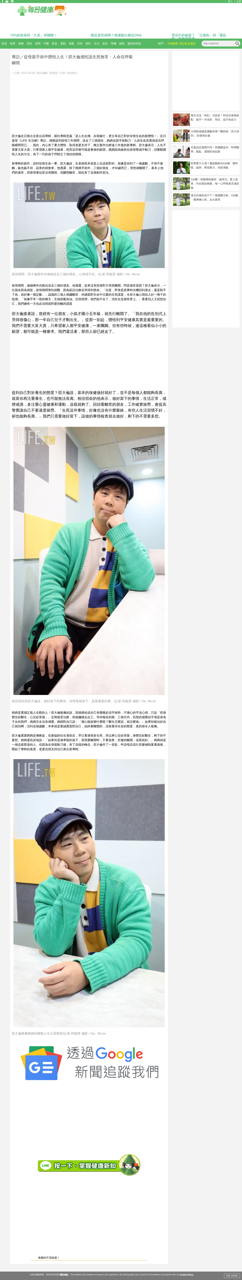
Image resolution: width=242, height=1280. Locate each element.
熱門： (162, 43)
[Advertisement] (89, 102)
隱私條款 (64, 1274)
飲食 (54, 43)
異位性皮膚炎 (187, 43)
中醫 (46, 43)
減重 (71, 43)
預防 (29, 43)
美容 (80, 43)
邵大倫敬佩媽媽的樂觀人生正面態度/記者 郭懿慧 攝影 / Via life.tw (59, 1033)
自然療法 (72, 73)
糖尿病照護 (134, 43)
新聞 (38, 43)
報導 (12, 43)
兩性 (88, 43)
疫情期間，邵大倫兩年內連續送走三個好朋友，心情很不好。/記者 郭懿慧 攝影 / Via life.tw (76, 274)
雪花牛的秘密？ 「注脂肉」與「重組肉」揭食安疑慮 (198, 36)
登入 (230, 1)
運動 (63, 43)
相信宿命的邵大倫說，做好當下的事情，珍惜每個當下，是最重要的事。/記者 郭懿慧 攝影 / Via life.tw (84, 701)
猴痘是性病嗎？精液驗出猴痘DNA (116, 35)
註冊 (238, 1)
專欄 (113, 43)
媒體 (122, 43)
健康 (21, 43)
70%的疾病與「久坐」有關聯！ (33, 35)
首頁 (4, 43)
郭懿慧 (53, 73)
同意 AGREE (232, 1276)
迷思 (105, 43)
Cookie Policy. (186, 1274)
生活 (96, 43)
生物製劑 (172, 43)
